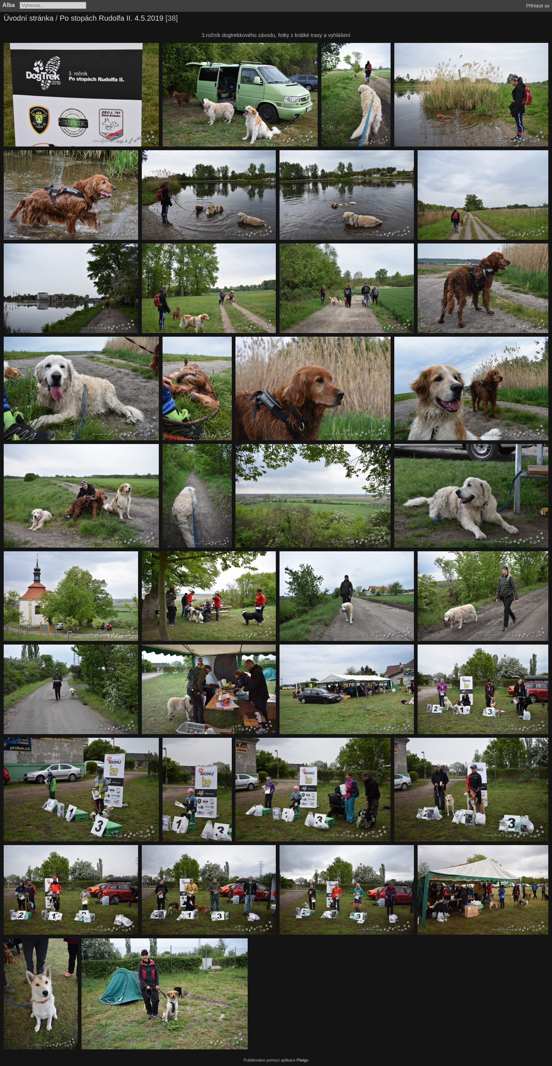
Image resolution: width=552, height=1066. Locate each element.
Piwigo (302, 1060)
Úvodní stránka (29, 18)
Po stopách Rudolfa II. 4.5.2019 (111, 18)
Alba (9, 5)
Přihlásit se (538, 6)
